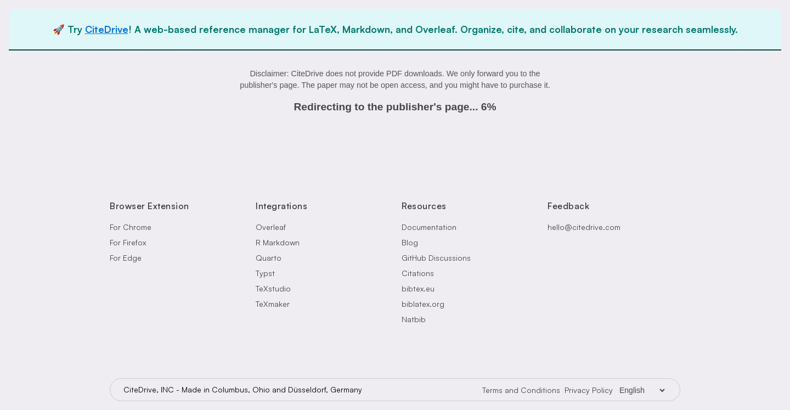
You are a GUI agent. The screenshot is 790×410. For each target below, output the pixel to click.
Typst (265, 273)
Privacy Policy (589, 390)
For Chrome (130, 227)
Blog (410, 242)
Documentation (429, 227)
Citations (418, 273)
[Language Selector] (642, 390)
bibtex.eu (418, 288)
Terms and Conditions (521, 390)
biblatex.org (423, 303)
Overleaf (271, 227)
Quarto (268, 257)
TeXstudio (273, 288)
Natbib (414, 319)
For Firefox (128, 242)
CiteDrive (106, 29)
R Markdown (278, 242)
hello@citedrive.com (584, 227)
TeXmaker (273, 303)
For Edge (126, 257)
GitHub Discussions (436, 257)
